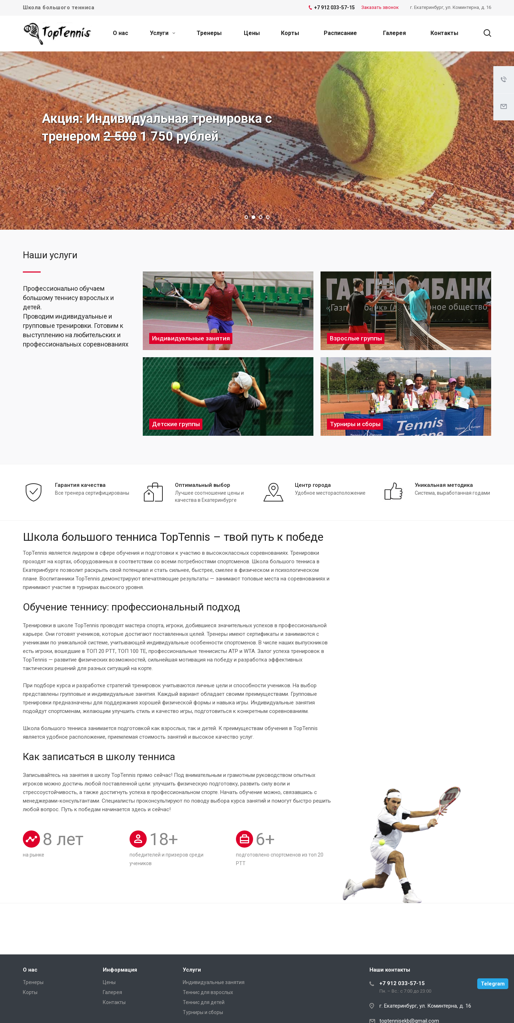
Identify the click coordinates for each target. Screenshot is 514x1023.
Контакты (444, 33)
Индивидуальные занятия (214, 982)
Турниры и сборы (203, 1012)
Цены (252, 33)
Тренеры (209, 33)
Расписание (340, 33)
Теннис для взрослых (208, 992)
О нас (120, 33)
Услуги (162, 33)
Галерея (394, 33)
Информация (120, 970)
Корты (290, 33)
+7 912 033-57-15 (402, 983)
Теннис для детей (204, 1002)
